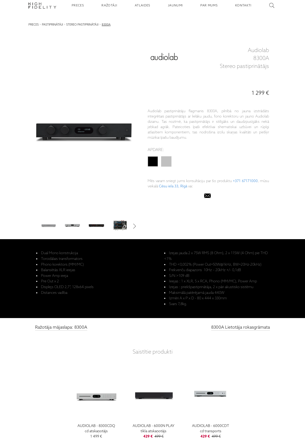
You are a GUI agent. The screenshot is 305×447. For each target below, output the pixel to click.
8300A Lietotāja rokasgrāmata (240, 327)
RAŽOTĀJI (109, 5)
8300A (106, 24)
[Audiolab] (164, 58)
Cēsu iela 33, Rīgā (173, 186)
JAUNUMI (175, 5)
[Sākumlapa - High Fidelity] (42, 5)
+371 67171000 (245, 181)
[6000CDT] (211, 403)
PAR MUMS (209, 5)
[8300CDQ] (96, 403)
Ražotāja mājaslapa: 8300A (61, 327)
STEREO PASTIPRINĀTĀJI (82, 24)
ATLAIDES (142, 5)
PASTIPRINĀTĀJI (52, 24)
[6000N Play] (153, 403)
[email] (207, 196)
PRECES (78, 5)
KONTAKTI (243, 5)
